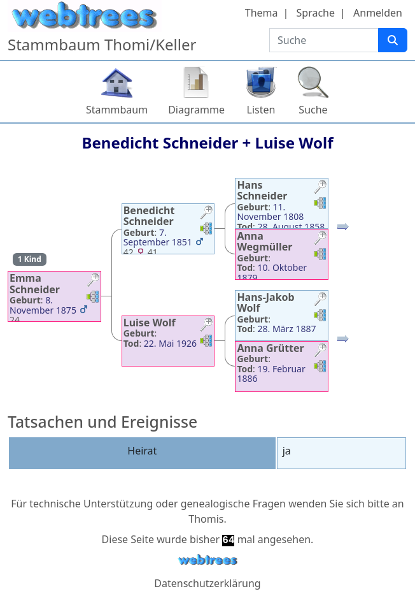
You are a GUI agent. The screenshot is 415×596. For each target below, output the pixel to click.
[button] (93, 281)
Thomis (205, 519)
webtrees (207, 560)
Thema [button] (261, 13)
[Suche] (392, 40)
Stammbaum (117, 110)
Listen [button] (261, 110)
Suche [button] (313, 110)
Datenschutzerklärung (207, 583)
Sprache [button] (316, 13)
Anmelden (377, 13)
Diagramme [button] (196, 110)
